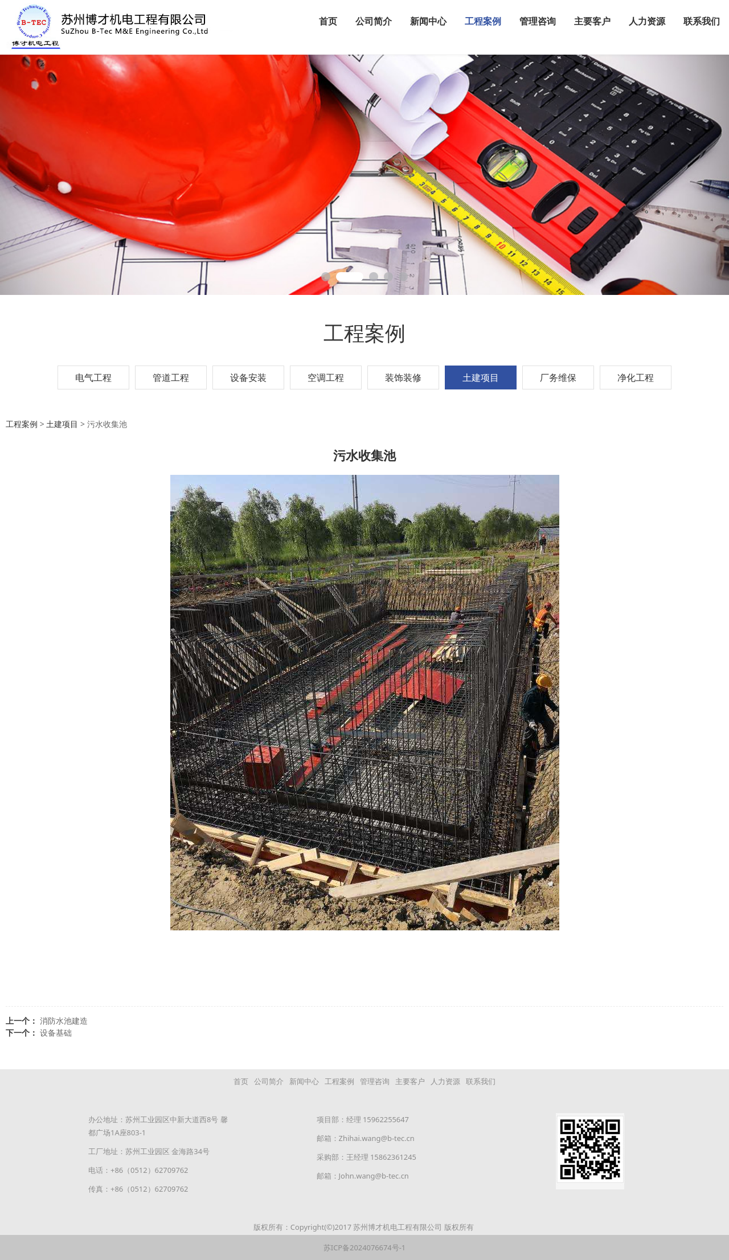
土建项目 (480, 377)
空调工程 (326, 377)
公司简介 (373, 21)
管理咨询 (537, 21)
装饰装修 (403, 377)
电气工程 (93, 377)
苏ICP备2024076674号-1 (364, 1247)
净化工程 (635, 377)
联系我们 (701, 21)
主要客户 (592, 21)
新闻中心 (428, 21)
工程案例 (483, 21)
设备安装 (248, 377)
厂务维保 (558, 377)
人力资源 (647, 21)
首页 (328, 21)
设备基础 (56, 1032)
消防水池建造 (64, 1020)
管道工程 (171, 377)
